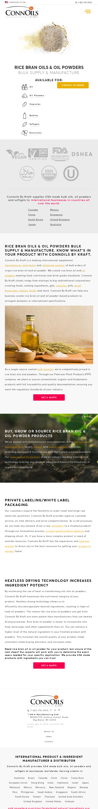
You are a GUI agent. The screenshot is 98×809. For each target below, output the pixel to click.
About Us (49, 716)
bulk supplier (45, 354)
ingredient (57, 510)
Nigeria (72, 772)
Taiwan (37, 781)
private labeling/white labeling (65, 516)
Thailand (50, 781)
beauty (38, 431)
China (31, 199)
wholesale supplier (53, 250)
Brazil (31, 763)
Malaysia (15, 772)
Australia (55, 209)
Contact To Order (49, 114)
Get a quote (48, 382)
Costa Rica (77, 763)
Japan (32, 209)
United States (53, 786)
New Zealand (56, 772)
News (49, 721)
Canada (33, 194)
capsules (61, 270)
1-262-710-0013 (85, 2)
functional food (14, 431)
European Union (18, 767)
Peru (14, 777)
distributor (29, 250)
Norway (84, 772)
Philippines (27, 777)
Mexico (54, 194)
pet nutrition (82, 426)
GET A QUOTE (48, 650)
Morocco (40, 772)
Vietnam (69, 786)
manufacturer (13, 250)
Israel (75, 767)
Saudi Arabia (45, 777)
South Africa (78, 777)
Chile (54, 763)
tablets (23, 275)
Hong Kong (37, 767)
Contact (49, 726)
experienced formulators (25, 441)
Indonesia (62, 767)
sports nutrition (58, 431)
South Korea (35, 204)
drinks (33, 275)
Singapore (56, 199)
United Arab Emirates (70, 781)
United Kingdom (60, 204)
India (50, 767)
